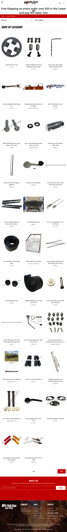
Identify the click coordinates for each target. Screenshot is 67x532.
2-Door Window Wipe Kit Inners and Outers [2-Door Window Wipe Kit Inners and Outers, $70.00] (11, 223)
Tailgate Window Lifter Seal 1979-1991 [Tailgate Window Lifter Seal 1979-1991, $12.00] (33, 301)
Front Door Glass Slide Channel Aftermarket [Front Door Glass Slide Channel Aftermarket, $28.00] (55, 66)
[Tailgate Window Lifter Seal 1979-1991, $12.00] (33, 283)
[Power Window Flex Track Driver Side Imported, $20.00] (55, 165)
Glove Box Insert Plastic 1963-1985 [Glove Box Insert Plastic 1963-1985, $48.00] (55, 144)
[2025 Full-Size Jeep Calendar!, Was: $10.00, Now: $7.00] (12, 362)
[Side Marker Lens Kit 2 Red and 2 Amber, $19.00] (12, 440)
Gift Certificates (38, 508)
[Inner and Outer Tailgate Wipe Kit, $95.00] (12, 165)
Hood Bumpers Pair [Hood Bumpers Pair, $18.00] (11, 300)
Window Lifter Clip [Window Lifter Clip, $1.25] (11, 65)
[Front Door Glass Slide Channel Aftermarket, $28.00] (55, 47)
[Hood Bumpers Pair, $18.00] (12, 283)
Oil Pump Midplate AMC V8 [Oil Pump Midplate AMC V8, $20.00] (55, 418)
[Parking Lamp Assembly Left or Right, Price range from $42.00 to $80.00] (33, 86)
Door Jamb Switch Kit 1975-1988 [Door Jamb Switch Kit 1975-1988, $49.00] (33, 459)
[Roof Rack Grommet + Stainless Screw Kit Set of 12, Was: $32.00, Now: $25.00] (55, 322)
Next (61, 471)
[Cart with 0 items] (64, 2)
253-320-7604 (52, 513)
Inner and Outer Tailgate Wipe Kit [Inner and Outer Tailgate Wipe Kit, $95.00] (12, 183)
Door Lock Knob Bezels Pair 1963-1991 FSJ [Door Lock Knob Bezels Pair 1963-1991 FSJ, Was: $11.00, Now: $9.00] (33, 144)
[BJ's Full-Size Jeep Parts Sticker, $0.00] (55, 86)
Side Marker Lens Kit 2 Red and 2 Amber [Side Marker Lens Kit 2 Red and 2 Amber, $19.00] (11, 459)
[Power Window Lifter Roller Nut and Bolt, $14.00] (55, 283)
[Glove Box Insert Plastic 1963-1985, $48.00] (55, 126)
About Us (23, 508)
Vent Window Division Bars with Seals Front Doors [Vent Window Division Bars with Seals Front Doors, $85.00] (55, 262)
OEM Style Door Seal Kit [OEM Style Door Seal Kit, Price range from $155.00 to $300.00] (33, 261)
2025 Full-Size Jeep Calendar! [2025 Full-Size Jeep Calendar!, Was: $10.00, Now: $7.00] (12, 379)
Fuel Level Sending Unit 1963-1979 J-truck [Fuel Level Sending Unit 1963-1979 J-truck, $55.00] (33, 341)
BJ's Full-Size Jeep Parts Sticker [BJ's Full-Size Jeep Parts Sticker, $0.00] (55, 105)
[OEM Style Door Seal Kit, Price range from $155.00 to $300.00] (33, 244)
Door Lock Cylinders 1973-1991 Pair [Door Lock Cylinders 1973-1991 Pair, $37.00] (55, 223)
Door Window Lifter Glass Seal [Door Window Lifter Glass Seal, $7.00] (11, 262)
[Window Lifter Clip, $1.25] (12, 47)
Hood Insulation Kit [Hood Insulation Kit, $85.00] (33, 222)
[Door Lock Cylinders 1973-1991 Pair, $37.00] (55, 204)
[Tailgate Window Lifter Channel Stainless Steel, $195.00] (55, 362)
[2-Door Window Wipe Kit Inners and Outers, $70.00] (12, 204)
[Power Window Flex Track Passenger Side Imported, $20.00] (12, 322)
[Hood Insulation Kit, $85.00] (33, 204)
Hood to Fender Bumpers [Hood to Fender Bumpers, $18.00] (33, 379)
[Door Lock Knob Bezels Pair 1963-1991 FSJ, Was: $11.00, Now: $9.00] (33, 126)
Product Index (37, 513)
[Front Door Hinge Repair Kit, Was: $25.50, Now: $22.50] (12, 401)
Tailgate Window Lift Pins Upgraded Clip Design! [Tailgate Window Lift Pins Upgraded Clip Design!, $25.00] (33, 66)
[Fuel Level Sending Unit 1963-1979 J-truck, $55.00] (33, 322)
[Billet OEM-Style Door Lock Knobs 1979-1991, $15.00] (12, 126)
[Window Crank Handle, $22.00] (33, 165)
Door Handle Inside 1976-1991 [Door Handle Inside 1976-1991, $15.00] (33, 419)
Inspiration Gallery (26, 511)
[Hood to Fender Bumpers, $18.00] (33, 362)
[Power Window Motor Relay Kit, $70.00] (12, 86)
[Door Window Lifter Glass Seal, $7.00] (12, 244)
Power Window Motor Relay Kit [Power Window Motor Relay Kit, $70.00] (11, 105)
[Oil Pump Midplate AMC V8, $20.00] (55, 401)
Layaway (36, 511)
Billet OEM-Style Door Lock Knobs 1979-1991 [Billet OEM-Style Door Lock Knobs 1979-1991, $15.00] (11, 144)
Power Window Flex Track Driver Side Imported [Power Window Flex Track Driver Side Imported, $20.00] (55, 183)
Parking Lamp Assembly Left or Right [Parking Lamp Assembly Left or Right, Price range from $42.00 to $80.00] (33, 105)
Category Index (38, 515)
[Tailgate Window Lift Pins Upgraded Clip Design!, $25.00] (33, 47)
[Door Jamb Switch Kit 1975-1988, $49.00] (33, 440)
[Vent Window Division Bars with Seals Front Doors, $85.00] (55, 244)
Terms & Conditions (39, 518)
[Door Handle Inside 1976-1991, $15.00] (33, 401)
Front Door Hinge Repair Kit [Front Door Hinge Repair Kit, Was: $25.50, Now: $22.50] (11, 418)
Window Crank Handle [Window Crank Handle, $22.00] (33, 183)
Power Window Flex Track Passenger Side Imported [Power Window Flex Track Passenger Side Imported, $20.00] (11, 341)
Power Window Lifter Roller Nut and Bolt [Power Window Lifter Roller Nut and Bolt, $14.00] (55, 301)
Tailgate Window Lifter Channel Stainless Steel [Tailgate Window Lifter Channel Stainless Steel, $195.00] (55, 380)
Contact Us (50, 508)
